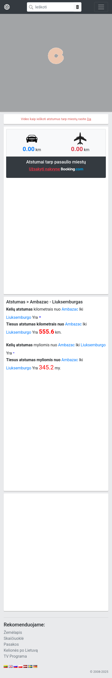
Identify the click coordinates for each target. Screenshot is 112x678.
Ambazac (70, 309)
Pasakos (11, 644)
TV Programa (15, 656)
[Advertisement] (56, 235)
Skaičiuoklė (14, 638)
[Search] (50, 7)
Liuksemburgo (18, 317)
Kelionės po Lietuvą (21, 650)
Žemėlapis (13, 632)
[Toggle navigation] (101, 7)
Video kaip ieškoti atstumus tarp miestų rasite (56, 119)
